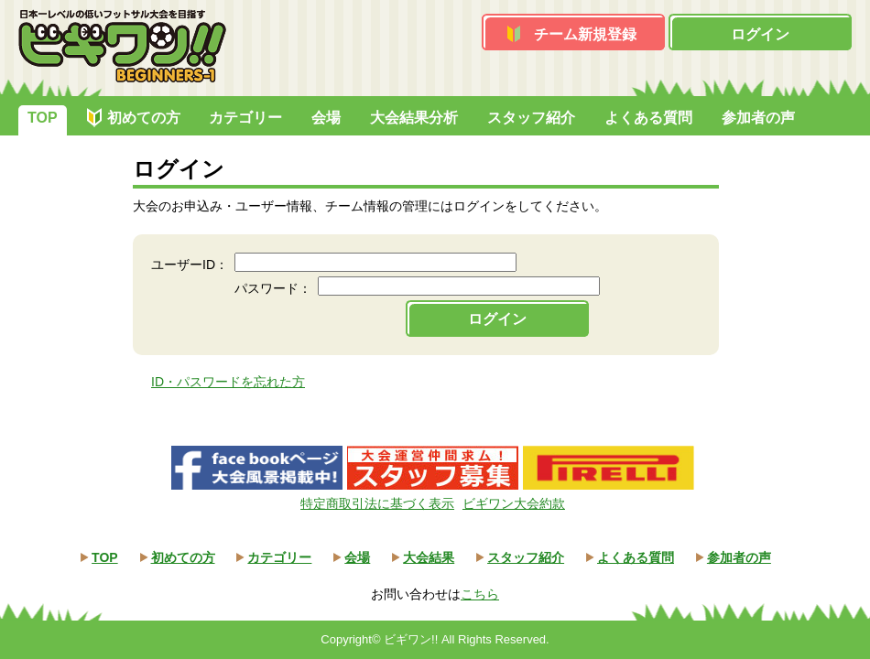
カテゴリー (245, 117)
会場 (326, 117)
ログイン (760, 34)
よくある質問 (648, 117)
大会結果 (428, 557)
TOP (42, 117)
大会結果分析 (414, 117)
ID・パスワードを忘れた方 (228, 381)
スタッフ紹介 (531, 117)
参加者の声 (758, 117)
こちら (480, 594)
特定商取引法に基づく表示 (377, 503)
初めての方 (143, 117)
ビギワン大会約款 (513, 503)
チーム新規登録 (585, 34)
